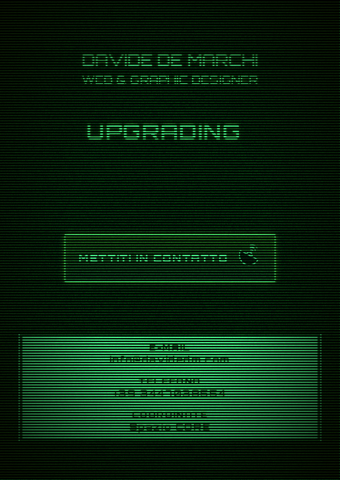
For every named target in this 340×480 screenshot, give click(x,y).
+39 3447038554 (170, 393)
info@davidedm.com (170, 359)
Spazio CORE (170, 426)
